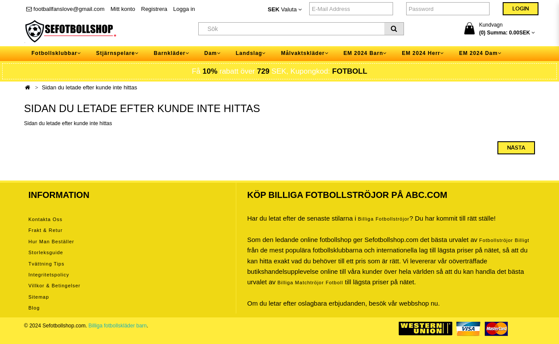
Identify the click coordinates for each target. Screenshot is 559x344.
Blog (34, 307)
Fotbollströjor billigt (504, 240)
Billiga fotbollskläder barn (118, 326)
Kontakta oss (45, 219)
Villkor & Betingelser (54, 285)
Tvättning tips (46, 263)
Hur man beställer (51, 241)
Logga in (184, 9)
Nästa (516, 147)
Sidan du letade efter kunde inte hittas (89, 87)
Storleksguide (45, 252)
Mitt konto (122, 9)
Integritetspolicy (48, 274)
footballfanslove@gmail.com (65, 9)
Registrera (154, 9)
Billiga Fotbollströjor (383, 218)
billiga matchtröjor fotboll (310, 282)
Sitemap (38, 297)
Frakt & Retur (45, 230)
